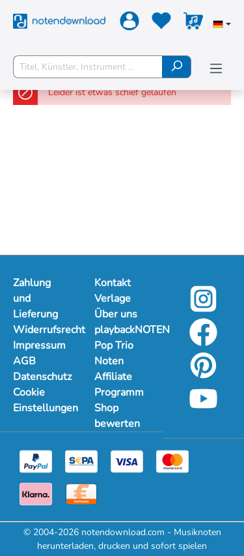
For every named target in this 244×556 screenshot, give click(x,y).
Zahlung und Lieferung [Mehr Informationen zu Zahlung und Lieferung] (35, 298)
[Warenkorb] (192, 23)
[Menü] (216, 68)
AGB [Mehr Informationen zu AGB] (24, 361)
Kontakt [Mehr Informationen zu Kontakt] (112, 283)
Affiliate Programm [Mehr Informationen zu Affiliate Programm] (119, 385)
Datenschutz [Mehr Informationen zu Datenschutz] (40, 377)
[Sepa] (81, 460)
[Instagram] (203, 308)
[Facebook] (203, 341)
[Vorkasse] (81, 493)
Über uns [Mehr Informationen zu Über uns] (115, 314)
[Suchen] (176, 66)
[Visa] (126, 460)
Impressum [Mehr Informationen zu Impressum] (39, 345)
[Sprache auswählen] (222, 25)
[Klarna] (35, 493)
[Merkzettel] (160, 23)
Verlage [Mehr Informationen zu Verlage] (112, 298)
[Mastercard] (172, 460)
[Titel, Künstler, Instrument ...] (88, 66)
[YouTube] (203, 408)
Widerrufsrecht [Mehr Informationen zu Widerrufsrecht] (40, 330)
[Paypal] (35, 460)
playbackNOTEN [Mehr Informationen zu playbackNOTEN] (122, 330)
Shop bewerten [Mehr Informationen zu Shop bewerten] (117, 416)
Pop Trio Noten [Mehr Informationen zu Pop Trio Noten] (113, 353)
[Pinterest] (203, 374)
